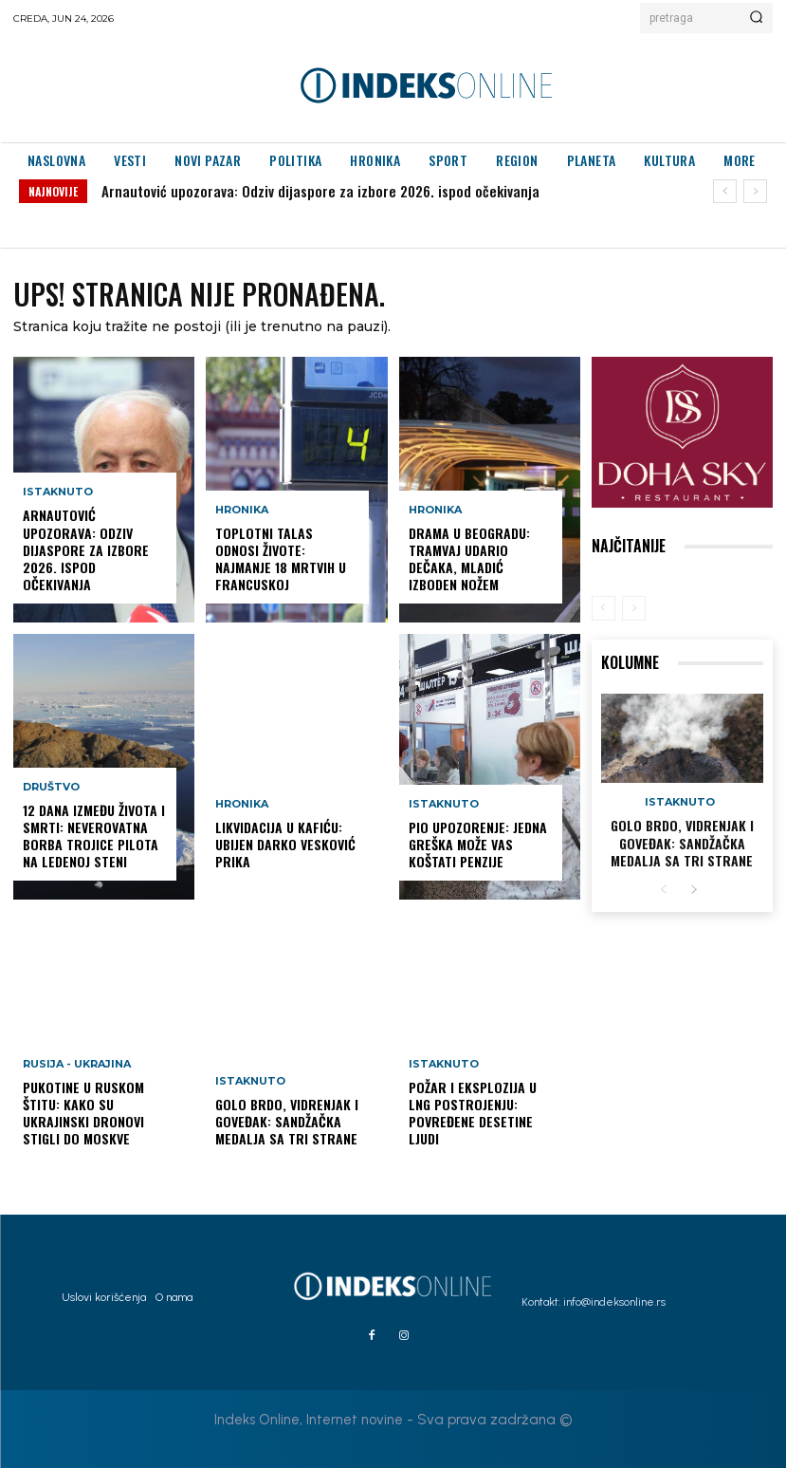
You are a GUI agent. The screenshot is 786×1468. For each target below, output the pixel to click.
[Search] (756, 18)
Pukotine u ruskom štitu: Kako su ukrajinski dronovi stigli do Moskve (83, 1113)
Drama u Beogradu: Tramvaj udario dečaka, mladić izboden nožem (469, 559)
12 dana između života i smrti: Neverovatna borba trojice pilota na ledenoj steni (94, 836)
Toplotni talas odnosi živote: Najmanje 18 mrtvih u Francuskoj (280, 559)
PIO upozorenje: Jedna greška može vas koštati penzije (478, 844)
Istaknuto (58, 493)
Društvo (51, 787)
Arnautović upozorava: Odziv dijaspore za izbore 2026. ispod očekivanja (320, 190)
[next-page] (693, 890)
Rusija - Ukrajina (77, 1064)
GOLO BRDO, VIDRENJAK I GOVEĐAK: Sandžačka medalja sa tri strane (286, 1121)
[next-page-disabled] (634, 608)
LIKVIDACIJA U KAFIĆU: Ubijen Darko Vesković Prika (285, 844)
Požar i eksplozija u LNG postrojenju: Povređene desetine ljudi (473, 1113)
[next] (755, 191)
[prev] (725, 191)
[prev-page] (603, 608)
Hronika (241, 510)
